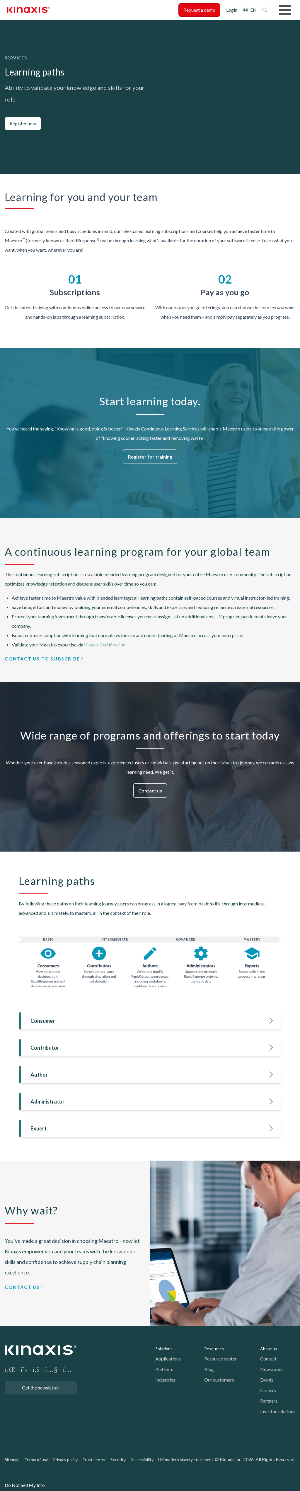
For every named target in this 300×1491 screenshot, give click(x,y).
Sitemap (12, 1459)
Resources (214, 1348)
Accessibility (142, 1459)
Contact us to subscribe (42, 658)
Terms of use (36, 1459)
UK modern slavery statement (185, 1459)
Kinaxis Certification (105, 644)
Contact (268, 1358)
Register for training (150, 456)
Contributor (44, 1047)
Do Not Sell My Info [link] (25, 1485)
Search (264, 9)
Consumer (42, 1021)
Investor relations (277, 1411)
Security (118, 1459)
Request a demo (199, 10)
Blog (209, 1369)
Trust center (94, 1459)
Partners (268, 1401)
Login (231, 10)
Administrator (47, 1101)
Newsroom (271, 1369)
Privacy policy (65, 1459)
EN (253, 10)
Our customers (219, 1379)
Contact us (150, 790)
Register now (23, 123)
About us (268, 1348)
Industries (165, 1379)
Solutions (164, 1348)
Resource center (220, 1358)
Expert (38, 1128)
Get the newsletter (40, 1387)
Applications (168, 1358)
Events (267, 1379)
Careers (268, 1390)
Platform (164, 1369)
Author (39, 1074)
